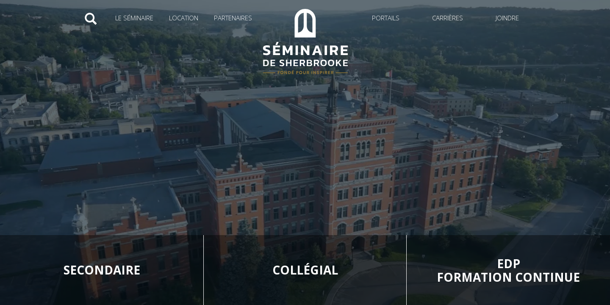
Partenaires (233, 18)
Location (183, 18)
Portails (385, 18)
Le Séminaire (134, 18)
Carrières (447, 18)
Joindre (507, 18)
